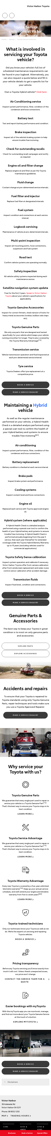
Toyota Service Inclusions (26, 39)
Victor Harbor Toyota (38, 6)
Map (4, 1115)
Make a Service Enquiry (25, 392)
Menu (47, 15)
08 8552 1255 (14, 1111)
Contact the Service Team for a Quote (25, 980)
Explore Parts (25, 646)
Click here (41, 91)
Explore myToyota (24, 1021)
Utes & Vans (40, 1127)
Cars (5, 1126)
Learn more (25, 813)
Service (11, 39)
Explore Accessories (25, 653)
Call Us (4, 15)
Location (11, 15)
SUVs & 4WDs (23, 1127)
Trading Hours (19, 1115)
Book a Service (25, 384)
